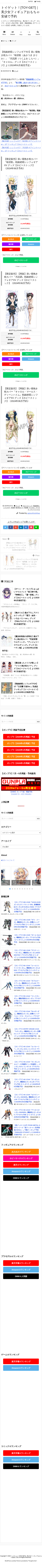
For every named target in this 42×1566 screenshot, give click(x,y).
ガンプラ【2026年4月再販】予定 (21, 743)
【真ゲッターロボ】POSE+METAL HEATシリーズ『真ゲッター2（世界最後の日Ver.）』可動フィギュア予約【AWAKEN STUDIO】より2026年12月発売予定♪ (27, 1130)
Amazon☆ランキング (21, 1171)
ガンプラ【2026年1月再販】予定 (21, 763)
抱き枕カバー (20, 507)
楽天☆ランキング (21, 1165)
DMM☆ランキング (21, 1178)
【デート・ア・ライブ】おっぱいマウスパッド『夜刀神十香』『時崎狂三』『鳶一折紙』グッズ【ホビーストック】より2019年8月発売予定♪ (26, 594)
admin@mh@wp (33, 513)
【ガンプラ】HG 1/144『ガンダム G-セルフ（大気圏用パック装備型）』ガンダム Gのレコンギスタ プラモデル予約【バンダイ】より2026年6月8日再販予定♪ (27, 1066)
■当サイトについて (8, 860)
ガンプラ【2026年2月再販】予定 (21, 757)
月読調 (13, 507)
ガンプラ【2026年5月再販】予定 (21, 737)
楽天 (11, 249)
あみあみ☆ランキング (21, 1152)
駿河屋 (11, 244)
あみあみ (11, 239)
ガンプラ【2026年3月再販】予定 (21, 750)
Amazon (31, 244)
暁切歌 (26, 507)
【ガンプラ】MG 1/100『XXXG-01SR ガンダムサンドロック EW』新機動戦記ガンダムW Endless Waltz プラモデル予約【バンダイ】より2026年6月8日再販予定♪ (27, 907)
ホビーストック (11, 86)
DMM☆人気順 (21, 1276)
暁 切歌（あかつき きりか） (27, 83)
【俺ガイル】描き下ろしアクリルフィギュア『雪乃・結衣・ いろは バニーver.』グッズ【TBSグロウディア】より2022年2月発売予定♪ (26, 618)
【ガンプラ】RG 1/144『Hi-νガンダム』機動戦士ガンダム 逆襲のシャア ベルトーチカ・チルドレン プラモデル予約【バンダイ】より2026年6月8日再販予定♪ (27, 1016)
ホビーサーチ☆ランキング (21, 1158)
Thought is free (32, 1561)
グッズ (16, 71)
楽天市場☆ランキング (21, 1263)
